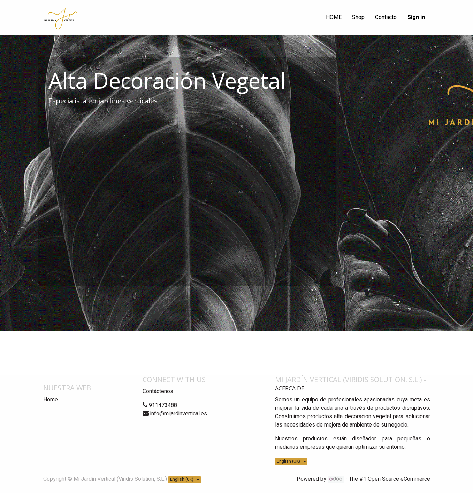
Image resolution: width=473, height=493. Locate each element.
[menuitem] (334, 17)
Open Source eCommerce (399, 479)
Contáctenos (158, 391)
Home (50, 400)
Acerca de (289, 388)
